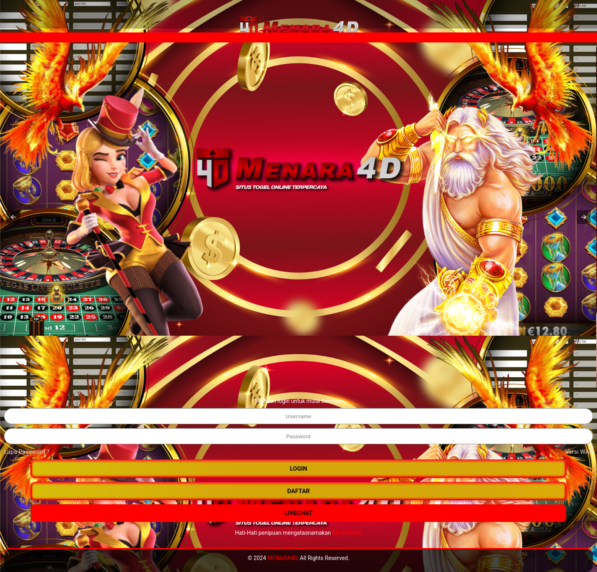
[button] (13, 217)
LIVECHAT (298, 513)
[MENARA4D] (298, 28)
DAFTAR (298, 491)
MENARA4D (347, 533)
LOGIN (298, 468)
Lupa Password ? (26, 451)
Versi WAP (579, 451)
